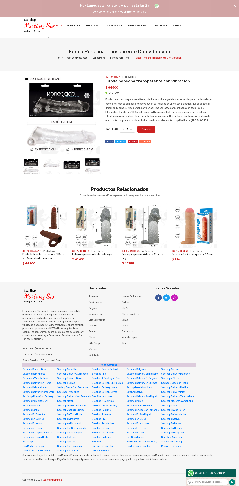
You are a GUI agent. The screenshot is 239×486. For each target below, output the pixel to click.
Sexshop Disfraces (102, 437)
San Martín (127, 331)
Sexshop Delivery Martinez (175, 387)
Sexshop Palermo (101, 410)
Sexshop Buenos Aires (34, 369)
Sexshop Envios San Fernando (143, 410)
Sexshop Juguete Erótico (71, 410)
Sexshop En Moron (32, 423)
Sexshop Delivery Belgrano (175, 373)
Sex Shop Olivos (135, 392)
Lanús (125, 320)
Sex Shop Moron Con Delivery (38, 396)
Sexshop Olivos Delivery (104, 405)
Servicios (74, 25)
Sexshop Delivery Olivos (104, 392)
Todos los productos (76, 57)
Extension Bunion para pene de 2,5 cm (192, 254)
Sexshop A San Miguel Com (106, 378)
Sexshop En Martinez (138, 423)
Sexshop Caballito (67, 369)
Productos (93, 25)
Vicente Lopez (129, 337)
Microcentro (95, 314)
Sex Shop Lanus (135, 437)
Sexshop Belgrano (136, 369)
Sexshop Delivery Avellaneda (72, 373)
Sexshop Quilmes (66, 437)
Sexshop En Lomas (171, 423)
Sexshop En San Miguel (139, 414)
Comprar (146, 129)
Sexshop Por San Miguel (69, 432)
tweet (121, 141)
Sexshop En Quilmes (33, 419)
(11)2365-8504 (43, 348)
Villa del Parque (97, 320)
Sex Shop (28, 441)
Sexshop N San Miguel (103, 401)
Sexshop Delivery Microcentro (38, 392)
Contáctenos (159, 25)
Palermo (93, 296)
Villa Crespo (95, 343)
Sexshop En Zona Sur (34, 414)
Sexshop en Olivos (136, 419)
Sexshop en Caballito (103, 432)
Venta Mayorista (137, 25)
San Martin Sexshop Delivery (142, 441)
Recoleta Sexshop (171, 446)
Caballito (93, 325)
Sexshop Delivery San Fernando (74, 396)
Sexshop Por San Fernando (71, 428)
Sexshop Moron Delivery (35, 401)
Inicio (59, 25)
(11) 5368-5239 (43, 354)
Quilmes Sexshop (101, 450)
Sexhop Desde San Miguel (174, 383)
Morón (125, 308)
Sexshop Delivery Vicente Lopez (178, 396)
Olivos (125, 325)
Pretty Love (49, 251)
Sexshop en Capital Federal (37, 432)
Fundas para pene (119, 57)
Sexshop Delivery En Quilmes (142, 383)
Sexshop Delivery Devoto (70, 378)
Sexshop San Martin (68, 450)
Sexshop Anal (99, 373)
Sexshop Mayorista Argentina (177, 401)
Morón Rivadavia (130, 314)
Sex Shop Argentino (172, 437)
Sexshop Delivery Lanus (35, 387)
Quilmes (126, 302)
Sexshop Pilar (99, 419)
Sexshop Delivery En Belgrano (142, 378)
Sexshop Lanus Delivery (139, 405)
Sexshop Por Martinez (103, 423)
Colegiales (94, 355)
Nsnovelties (130, 77)
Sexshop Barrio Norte (34, 373)
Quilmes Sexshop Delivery (36, 450)
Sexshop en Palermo (68, 419)
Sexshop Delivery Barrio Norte (143, 373)
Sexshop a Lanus (66, 383)
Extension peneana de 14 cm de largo (92, 254)
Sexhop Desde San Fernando (72, 387)
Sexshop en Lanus (32, 428)
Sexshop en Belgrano (172, 432)
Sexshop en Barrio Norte (35, 437)
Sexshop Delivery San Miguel (142, 396)
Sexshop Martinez (32, 405)
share (145, 141)
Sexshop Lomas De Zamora (71, 405)
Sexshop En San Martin (173, 414)
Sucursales (114, 25)
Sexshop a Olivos (170, 378)
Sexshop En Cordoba (172, 428)
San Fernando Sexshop (139, 446)
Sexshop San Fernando (69, 446)
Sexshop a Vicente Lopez (36, 378)
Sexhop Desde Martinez (139, 387)
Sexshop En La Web (137, 428)
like (110, 141)
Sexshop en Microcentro (70, 423)
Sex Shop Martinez (102, 396)
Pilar (124, 343)
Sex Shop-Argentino (68, 392)
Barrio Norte (95, 302)
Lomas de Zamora (131, 296)
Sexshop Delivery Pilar (173, 392)
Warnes (93, 349)
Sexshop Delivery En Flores (37, 383)
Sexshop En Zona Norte (69, 414)
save (133, 141)
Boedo (92, 331)
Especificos (99, 57)
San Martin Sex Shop (103, 446)
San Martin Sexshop (172, 441)
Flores (92, 337)
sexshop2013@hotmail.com (45, 360)
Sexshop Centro (170, 369)
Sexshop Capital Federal (105, 369)
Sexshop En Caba (136, 432)
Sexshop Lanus (169, 405)
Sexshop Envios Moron (173, 410)
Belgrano (93, 308)
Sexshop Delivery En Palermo (107, 383)
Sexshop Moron (65, 401)
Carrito (176, 25)
